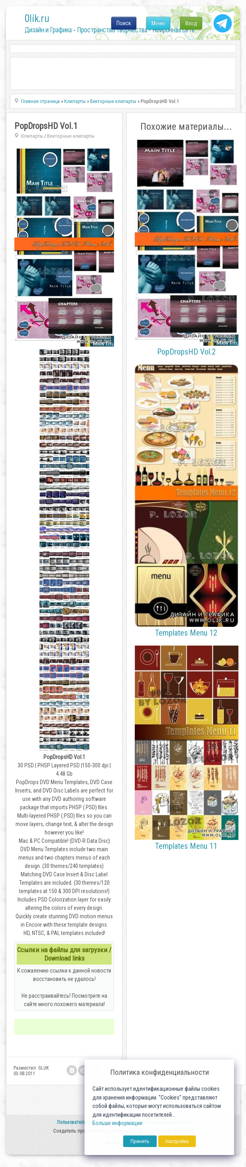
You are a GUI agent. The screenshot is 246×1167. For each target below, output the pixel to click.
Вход (191, 23)
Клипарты (32, 136)
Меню (158, 23)
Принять (140, 1141)
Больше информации (117, 1123)
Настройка (177, 1141)
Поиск (123, 23)
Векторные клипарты (70, 136)
